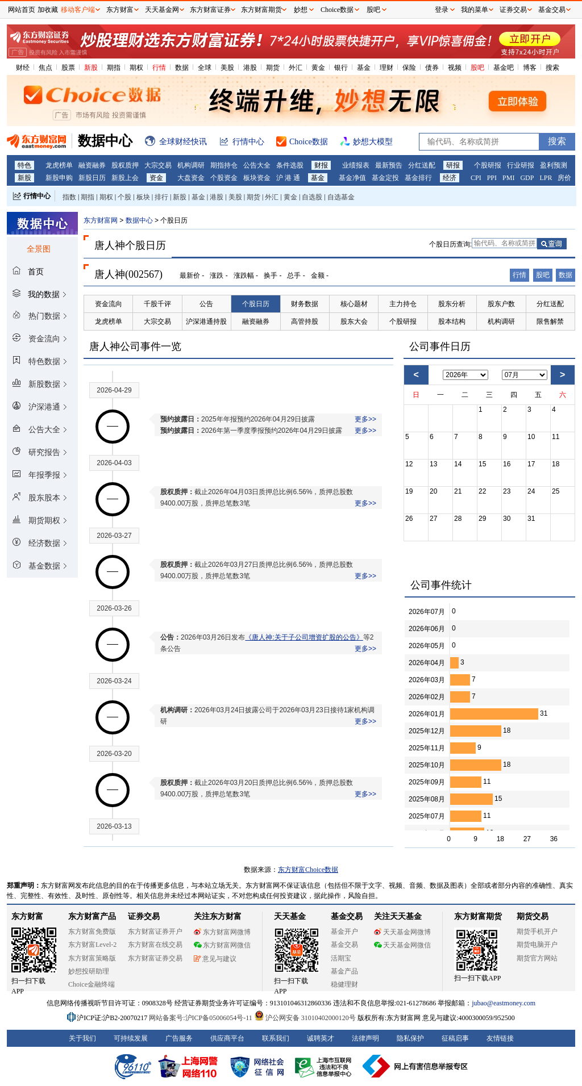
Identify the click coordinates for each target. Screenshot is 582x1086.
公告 (206, 304)
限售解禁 (550, 321)
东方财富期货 (478, 916)
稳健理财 (344, 984)
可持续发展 (131, 1038)
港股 (250, 68)
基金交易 (344, 945)
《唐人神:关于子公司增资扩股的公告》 (304, 637)
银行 (341, 68)
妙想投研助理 (88, 971)
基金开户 (344, 931)
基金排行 (418, 178)
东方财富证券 (210, 10)
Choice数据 (337, 10)
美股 (227, 68)
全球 (204, 68)
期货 (273, 68)
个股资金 (224, 178)
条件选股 (290, 165)
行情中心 (37, 196)
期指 (113, 68)
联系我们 (275, 1038)
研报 (453, 165)
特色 (24, 165)
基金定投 (385, 178)
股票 (68, 68)
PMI (508, 178)
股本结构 (451, 321)
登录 (441, 10)
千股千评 (157, 304)
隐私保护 (410, 1038)
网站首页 (21, 10)
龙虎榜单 (59, 165)
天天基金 (290, 916)
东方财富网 (101, 220)
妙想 (300, 10)
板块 (143, 197)
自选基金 (341, 197)
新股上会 (125, 178)
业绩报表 (355, 165)
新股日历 (92, 178)
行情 (159, 68)
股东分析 (451, 304)
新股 (91, 68)
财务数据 (304, 304)
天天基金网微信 (402, 945)
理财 (386, 68)
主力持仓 (403, 304)
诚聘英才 (320, 1038)
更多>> (365, 419)
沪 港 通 (288, 178)
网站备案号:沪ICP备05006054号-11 (201, 1018)
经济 (449, 178)
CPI (476, 178)
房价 (564, 178)
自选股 (312, 197)
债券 (432, 68)
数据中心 (139, 220)
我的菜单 (474, 10)
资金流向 (108, 304)
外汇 (295, 68)
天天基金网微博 (402, 932)
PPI (492, 178)
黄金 (318, 68)
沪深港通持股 (206, 321)
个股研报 (487, 165)
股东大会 (354, 321)
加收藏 (48, 10)
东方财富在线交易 (155, 945)
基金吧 (503, 68)
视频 (455, 68)
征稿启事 (455, 1038)
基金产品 (344, 971)
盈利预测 (553, 165)
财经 (23, 68)
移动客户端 (78, 10)
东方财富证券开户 (155, 931)
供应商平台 (227, 1038)
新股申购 (59, 178)
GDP (527, 178)
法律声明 (365, 1038)
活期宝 (341, 958)
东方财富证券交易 (155, 958)
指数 (69, 197)
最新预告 (388, 165)
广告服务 (179, 1038)
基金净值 (352, 178)
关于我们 (82, 1038)
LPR (545, 178)
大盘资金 (191, 178)
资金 (156, 178)
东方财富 (27, 916)
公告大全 (257, 165)
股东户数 (501, 304)
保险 (409, 68)
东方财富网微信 (222, 945)
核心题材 (354, 304)
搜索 (552, 68)
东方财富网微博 (222, 932)
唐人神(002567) (128, 274)
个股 (124, 197)
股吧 (477, 68)
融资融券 (92, 165)
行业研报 (520, 165)
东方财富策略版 (92, 958)
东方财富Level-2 (92, 945)
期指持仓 (224, 165)
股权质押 (125, 165)
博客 (530, 68)
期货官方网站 (537, 958)
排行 (161, 197)
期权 (136, 68)
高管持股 (304, 321)
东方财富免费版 (92, 931)
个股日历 (255, 304)
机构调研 (191, 165)
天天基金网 (162, 10)
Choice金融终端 (91, 984)
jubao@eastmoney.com (503, 1003)
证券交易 (513, 10)
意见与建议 (215, 959)
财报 (321, 165)
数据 (182, 68)
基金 (364, 68)
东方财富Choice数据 (308, 870)
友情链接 (500, 1038)
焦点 (45, 68)
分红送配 (421, 165)
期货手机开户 (537, 931)
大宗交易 (158, 165)
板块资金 (257, 178)
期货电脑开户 (537, 945)
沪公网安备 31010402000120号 (305, 1018)
